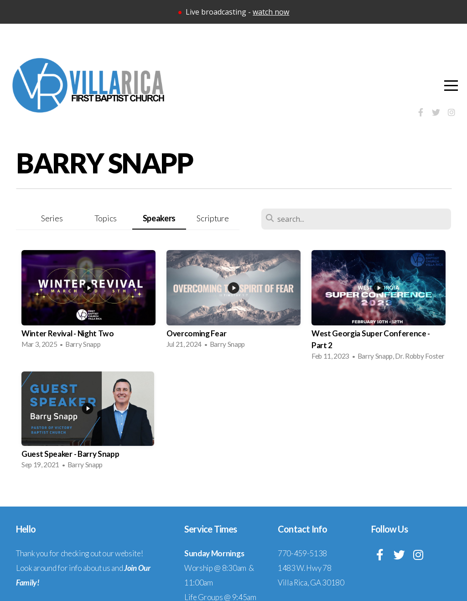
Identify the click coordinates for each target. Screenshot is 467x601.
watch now (271, 12)
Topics (105, 218)
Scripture (212, 218)
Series (51, 218)
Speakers (159, 218)
